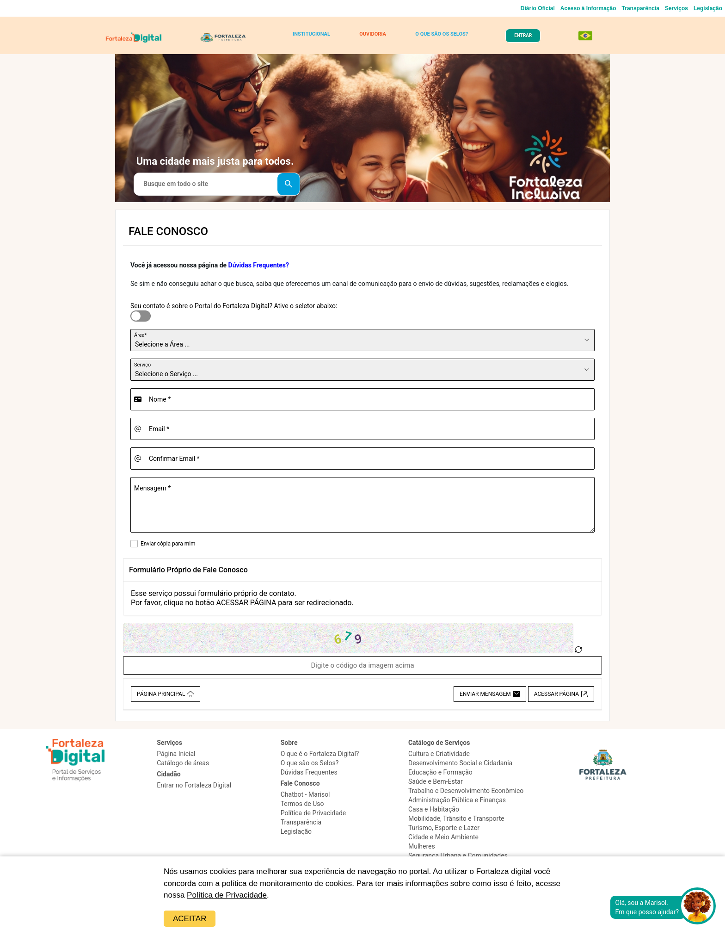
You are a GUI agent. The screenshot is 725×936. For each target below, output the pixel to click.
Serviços (676, 8)
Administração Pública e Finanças (457, 800)
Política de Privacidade (227, 895)
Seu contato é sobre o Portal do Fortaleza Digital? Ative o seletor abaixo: (233, 306)
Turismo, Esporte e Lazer (443, 827)
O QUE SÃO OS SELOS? (441, 34)
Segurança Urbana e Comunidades (458, 855)
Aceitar (189, 918)
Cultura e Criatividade (439, 753)
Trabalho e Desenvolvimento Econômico (465, 790)
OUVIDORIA (372, 34)
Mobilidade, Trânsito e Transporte (456, 818)
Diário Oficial (538, 8)
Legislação (708, 8)
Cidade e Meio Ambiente (443, 837)
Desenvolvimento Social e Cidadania (460, 763)
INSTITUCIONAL (311, 34)
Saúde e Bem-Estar (435, 781)
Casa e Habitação (433, 809)
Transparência (640, 8)
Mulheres (421, 846)
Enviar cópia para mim (168, 543)
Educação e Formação (440, 772)
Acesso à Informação (588, 8)
